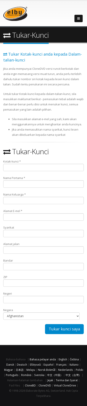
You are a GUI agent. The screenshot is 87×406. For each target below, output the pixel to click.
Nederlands (65, 369)
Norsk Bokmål (46, 369)
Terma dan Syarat (67, 380)
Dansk (10, 364)
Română (26, 375)
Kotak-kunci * (43, 165)
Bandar (43, 264)
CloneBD (30, 385)
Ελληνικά (35, 364)
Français (61, 364)
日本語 (20, 369)
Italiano (74, 364)
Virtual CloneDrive (65, 385)
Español (48, 364)
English (63, 359)
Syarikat (43, 231)
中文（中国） (55, 375)
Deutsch (22, 364)
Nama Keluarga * (43, 198)
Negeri (43, 297)
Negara (41, 314)
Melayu (30, 369)
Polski (79, 369)
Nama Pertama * (43, 182)
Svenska (39, 375)
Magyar (8, 369)
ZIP (43, 281)
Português (12, 375)
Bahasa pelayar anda (43, 359)
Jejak (50, 380)
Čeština (74, 359)
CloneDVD (45, 385)
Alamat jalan (43, 248)
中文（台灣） (73, 375)
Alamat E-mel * (43, 215)
